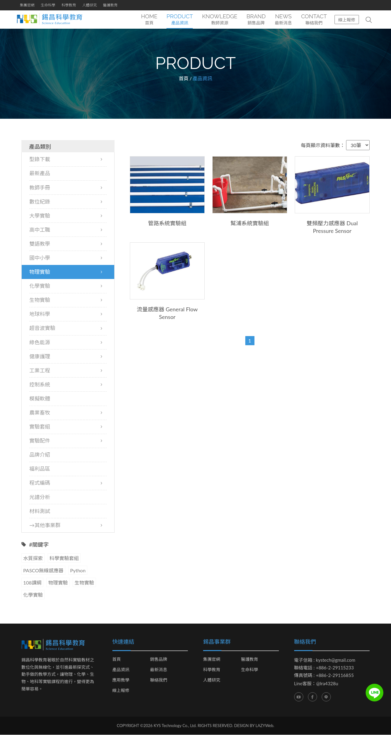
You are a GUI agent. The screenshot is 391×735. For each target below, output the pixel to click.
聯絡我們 (158, 680)
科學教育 (68, 5)
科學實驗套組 (64, 558)
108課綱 (32, 583)
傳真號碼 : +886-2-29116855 (324, 675)
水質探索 (33, 558)
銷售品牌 (158, 659)
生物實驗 (84, 583)
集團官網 (27, 5)
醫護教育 (110, 5)
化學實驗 (33, 595)
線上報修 (346, 19)
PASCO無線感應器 (43, 571)
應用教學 (121, 680)
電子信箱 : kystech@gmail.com (325, 660)
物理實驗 (58, 583)
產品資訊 (121, 670)
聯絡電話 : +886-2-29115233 (324, 668)
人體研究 (89, 5)
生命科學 (48, 5)
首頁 (183, 78)
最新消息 (158, 670)
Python (78, 571)
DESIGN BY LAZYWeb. (254, 725)
